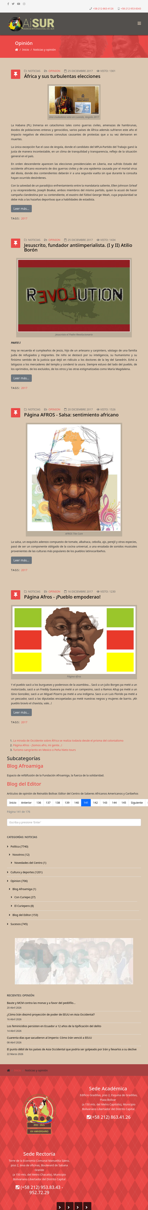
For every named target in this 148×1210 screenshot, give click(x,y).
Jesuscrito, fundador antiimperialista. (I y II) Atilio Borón (78, 247)
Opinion (54, 71)
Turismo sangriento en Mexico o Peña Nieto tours (44, 750)
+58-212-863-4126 (103, 8)
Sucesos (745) (19, 924)
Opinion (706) (19, 881)
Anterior (26, 802)
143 (105, 802)
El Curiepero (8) (24, 906)
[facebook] (8, 4)
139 (67, 802)
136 (38, 802)
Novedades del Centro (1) (30, 863)
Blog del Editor (24, 783)
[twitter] (13, 4)
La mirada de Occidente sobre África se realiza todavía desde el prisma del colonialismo (68, 740)
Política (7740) (19, 846)
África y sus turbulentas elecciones (62, 76)
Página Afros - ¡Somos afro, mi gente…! (37, 745)
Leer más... (21, 208)
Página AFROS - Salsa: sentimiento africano (71, 414)
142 (95, 802)
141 (86, 802)
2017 (24, 218)
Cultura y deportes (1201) (26, 872)
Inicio (25, 49)
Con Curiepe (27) (24, 897)
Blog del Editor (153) (25, 915)
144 (114, 802)
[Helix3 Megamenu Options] (138, 22)
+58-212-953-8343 (131, 8)
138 (57, 802)
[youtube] (18, 4)
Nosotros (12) (20, 854)
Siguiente (137, 802)
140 (76, 802)
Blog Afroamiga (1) (24, 889)
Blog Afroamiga (25, 765)
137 (48, 802)
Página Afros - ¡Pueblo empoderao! (62, 596)
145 (123, 802)
